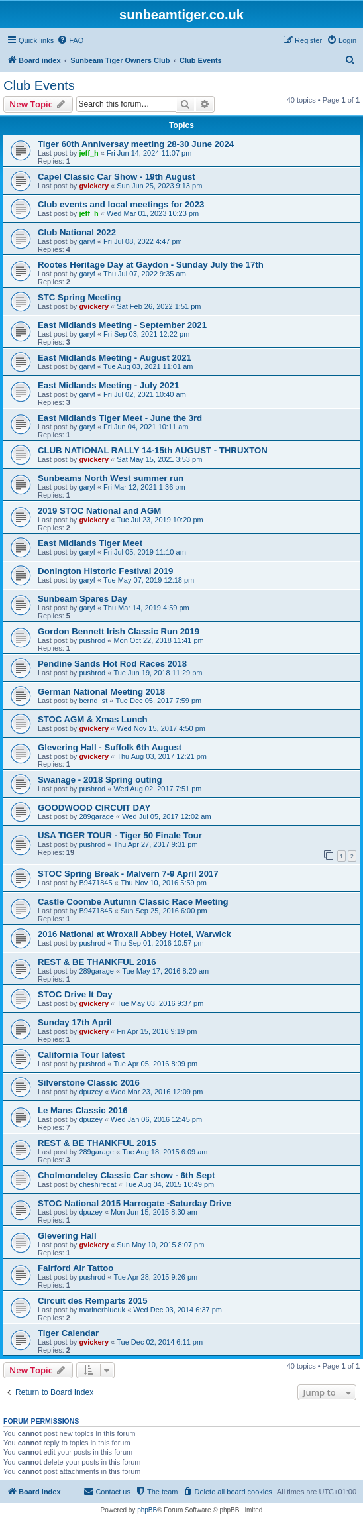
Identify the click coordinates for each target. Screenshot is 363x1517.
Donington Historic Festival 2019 (105, 571)
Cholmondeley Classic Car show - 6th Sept (126, 1175)
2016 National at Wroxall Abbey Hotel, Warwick (134, 934)
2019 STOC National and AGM (99, 511)
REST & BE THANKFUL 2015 (97, 1143)
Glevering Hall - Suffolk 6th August (110, 747)
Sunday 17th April (75, 1022)
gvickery (94, 186)
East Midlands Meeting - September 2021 (122, 325)
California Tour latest (81, 1055)
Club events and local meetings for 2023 (121, 204)
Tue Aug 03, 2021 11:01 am (148, 366)
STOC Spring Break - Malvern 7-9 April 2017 (128, 874)
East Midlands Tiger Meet (90, 543)
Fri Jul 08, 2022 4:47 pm (142, 241)
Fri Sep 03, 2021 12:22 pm (146, 334)
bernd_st (93, 700)
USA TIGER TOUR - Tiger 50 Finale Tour (120, 835)
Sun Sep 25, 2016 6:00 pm (164, 911)
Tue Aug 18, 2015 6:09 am (164, 1152)
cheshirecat (97, 1184)
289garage (96, 816)
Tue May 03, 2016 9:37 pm (160, 1003)
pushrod (92, 640)
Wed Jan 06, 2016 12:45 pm (156, 1119)
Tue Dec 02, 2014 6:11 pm (160, 1342)
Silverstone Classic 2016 (89, 1083)
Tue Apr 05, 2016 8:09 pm (155, 1064)
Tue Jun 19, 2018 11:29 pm (157, 673)
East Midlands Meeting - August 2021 (114, 358)
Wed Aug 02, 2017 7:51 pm (157, 789)
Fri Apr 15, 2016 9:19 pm (157, 1031)
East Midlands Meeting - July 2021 (108, 385)
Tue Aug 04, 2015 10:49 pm (169, 1184)
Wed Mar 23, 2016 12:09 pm (157, 1092)
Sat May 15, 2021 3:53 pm (159, 459)
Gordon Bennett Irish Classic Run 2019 (118, 631)
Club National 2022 (77, 232)
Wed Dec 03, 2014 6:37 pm (177, 1310)
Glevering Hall (67, 1236)
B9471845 (95, 883)
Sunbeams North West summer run (110, 478)
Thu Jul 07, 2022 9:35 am (144, 274)
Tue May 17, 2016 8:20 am (165, 971)
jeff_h (88, 153)
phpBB (147, 1510)
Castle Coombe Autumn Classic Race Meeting (133, 902)
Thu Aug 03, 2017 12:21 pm (162, 756)
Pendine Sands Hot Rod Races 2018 (112, 664)
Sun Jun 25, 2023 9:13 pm (159, 186)
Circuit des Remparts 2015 (93, 1301)
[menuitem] (70, 40)
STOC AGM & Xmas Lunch (93, 719)
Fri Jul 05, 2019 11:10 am (144, 552)
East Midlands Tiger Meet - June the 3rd (120, 418)
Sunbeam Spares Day (82, 599)
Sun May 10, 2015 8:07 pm (160, 1245)
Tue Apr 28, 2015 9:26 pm (155, 1277)
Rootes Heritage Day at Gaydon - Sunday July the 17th (151, 265)
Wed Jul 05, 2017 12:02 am (166, 816)
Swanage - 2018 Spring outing (100, 780)
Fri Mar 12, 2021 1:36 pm (144, 487)
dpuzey (90, 1092)
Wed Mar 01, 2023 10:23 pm (153, 213)
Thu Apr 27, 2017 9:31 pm (155, 844)
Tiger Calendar (68, 1333)
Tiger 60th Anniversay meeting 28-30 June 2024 (136, 144)
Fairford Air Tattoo (75, 1268)
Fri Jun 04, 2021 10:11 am (145, 427)
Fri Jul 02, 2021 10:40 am (144, 394)
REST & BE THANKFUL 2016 (97, 962)
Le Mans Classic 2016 (83, 1110)
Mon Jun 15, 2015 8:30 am (154, 1212)
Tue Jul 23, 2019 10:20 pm (160, 520)
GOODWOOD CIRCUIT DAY (94, 808)
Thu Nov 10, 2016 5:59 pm (164, 883)
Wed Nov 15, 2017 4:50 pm (161, 728)
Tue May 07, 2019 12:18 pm (148, 580)
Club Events (39, 85)
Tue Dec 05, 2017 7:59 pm (158, 700)
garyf (87, 241)
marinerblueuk (102, 1310)
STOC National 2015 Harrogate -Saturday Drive (134, 1203)
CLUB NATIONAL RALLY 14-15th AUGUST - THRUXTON (153, 450)
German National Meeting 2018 (101, 692)
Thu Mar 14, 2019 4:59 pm (146, 608)
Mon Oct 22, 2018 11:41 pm (158, 640)
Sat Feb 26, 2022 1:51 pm (159, 306)
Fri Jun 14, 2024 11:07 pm (149, 153)
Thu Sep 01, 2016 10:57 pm (158, 943)
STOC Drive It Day (75, 994)
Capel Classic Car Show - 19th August (116, 177)
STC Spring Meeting (79, 297)
